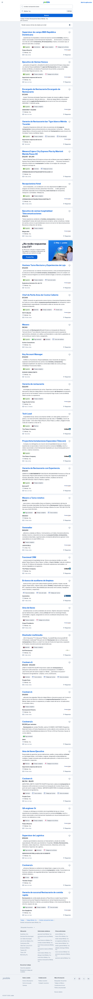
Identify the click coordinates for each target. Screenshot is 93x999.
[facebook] (74, 978)
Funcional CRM (29, 557)
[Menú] (2, 2)
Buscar (46, 15)
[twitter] (84, 978)
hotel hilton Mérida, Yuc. (44, 957)
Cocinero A (27, 662)
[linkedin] (88, 978)
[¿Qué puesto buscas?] (46, 7)
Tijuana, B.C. (23, 950)
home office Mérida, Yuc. (61, 936)
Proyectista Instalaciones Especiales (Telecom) (44, 441)
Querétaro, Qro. (24, 934)
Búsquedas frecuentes (28, 927)
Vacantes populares (25, 968)
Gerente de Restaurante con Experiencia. (41, 468)
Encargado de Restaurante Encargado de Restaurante (41, 90)
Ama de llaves (28, 608)
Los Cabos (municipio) (26, 938)
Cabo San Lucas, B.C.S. (26, 945)
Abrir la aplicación (86, 2)
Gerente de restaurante (33, 384)
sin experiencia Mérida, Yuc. (62, 941)
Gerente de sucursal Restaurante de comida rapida (42, 893)
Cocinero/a (27, 721)
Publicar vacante (42, 980)
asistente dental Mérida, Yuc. (63, 958)
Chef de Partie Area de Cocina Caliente (40, 295)
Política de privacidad (60, 987)
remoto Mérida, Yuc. (60, 934)
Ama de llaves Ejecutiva (33, 751)
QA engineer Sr (29, 808)
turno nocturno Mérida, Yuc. (62, 951)
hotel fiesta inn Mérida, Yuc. (45, 940)
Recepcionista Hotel (31, 184)
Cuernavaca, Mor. (24, 943)
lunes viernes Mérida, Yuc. (62, 943)
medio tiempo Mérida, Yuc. (62, 938)
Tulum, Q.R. (23, 952)
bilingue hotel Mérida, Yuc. (44, 955)
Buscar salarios (58, 992)
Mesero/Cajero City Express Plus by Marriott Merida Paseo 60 (42, 152)
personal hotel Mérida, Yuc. (45, 934)
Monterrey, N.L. (24, 954)
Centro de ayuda (27, 983)
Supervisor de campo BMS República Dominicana (39, 33)
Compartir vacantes (43, 983)
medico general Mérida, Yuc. (62, 945)
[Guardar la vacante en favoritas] (69, 32)
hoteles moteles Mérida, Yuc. (45, 942)
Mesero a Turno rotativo (33, 498)
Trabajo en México (59, 983)
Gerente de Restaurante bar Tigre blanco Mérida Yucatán (44, 122)
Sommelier (27, 527)
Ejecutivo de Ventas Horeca (35, 62)
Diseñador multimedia (32, 635)
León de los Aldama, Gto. (26, 941)
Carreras (25, 985)
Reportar (67, 55)
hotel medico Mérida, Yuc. (44, 952)
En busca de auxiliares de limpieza (37, 580)
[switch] (70, 25)
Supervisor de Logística (33, 835)
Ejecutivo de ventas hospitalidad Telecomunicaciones (37, 212)
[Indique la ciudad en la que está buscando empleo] (46, 11)
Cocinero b (27, 692)
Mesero (25, 324)
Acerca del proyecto (28, 980)
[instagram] (79, 978)
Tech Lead (27, 414)
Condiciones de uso (60, 985)
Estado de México (25, 948)
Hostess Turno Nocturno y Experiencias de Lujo (44, 265)
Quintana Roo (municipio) (26, 936)
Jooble (12, 995)
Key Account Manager (32, 354)
